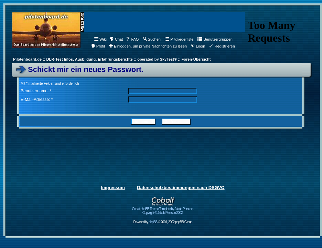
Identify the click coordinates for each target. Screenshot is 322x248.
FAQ (132, 39)
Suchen (152, 39)
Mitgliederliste (179, 39)
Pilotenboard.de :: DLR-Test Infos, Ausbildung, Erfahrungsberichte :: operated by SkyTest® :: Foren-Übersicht (112, 59)
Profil (98, 46)
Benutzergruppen (214, 39)
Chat (116, 39)
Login (198, 46)
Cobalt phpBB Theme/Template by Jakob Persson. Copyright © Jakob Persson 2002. (163, 209)
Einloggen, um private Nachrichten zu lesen (148, 46)
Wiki (100, 39)
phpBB (153, 222)
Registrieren (222, 46)
